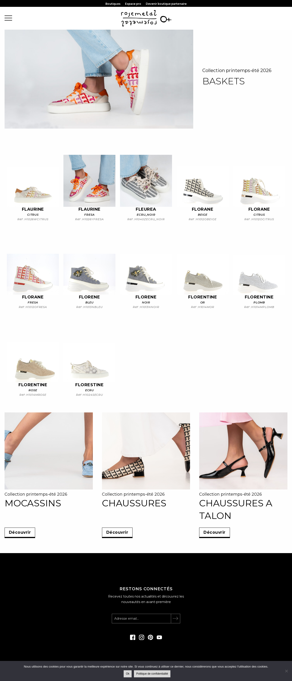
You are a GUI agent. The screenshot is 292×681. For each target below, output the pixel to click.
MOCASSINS (33, 503)
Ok (128, 674)
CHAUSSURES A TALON (235, 509)
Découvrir (20, 532)
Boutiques (112, 3)
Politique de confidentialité (152, 674)
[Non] (286, 671)
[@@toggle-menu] (8, 18)
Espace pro (132, 3)
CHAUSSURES (134, 503)
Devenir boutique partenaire (167, 3)
